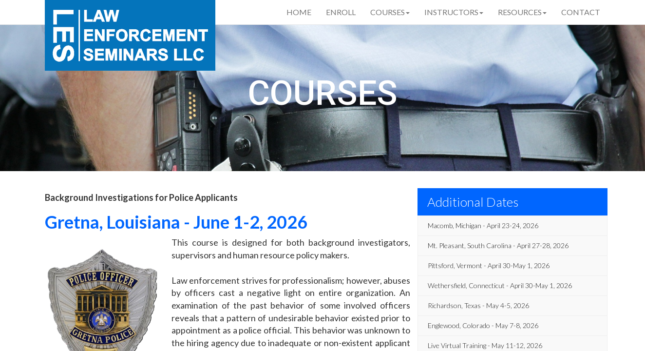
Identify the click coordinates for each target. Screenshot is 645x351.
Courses (390, 12)
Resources (522, 12)
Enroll (341, 12)
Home (298, 12)
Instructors (453, 12)
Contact (580, 12)
